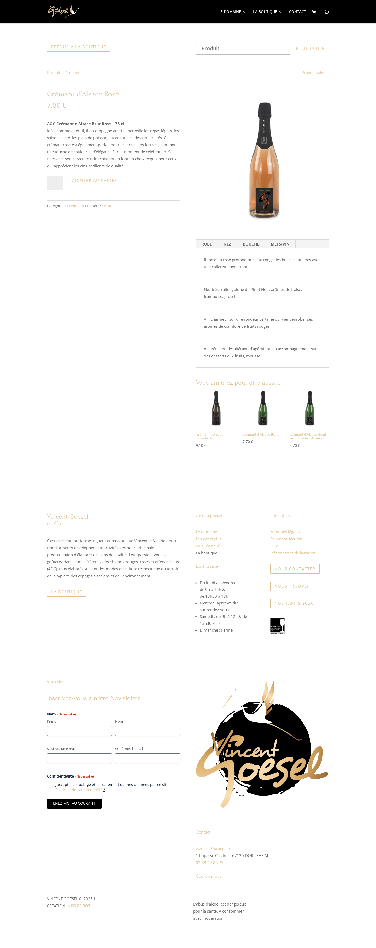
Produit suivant (315, 72)
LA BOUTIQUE (265, 12)
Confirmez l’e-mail (129, 748)
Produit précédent (63, 72)
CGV (274, 545)
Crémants (75, 205)
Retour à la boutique (78, 46)
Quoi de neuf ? (209, 545)
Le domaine (206, 531)
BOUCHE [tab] (251, 244)
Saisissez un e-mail (61, 748)
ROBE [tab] (206, 244)
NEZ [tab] (227, 244)
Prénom (53, 721)
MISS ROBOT (78, 905)
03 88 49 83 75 (210, 862)
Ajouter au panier (94, 180)
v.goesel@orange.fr (213, 848)
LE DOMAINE (230, 12)
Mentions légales (285, 531)
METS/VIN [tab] (280, 244)
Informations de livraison (292, 552)
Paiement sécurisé (286, 538)
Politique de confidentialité (78, 789)
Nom (119, 721)
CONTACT (297, 12)
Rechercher (310, 48)
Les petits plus (208, 538)
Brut (107, 205)
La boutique (66, 591)
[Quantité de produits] (55, 183)
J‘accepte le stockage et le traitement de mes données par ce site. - (113, 787)
